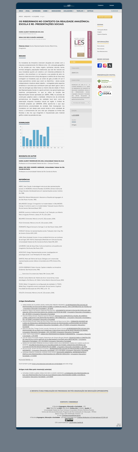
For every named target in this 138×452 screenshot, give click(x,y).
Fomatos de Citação (79, 122)
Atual (28, 31)
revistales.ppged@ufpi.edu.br (71, 435)
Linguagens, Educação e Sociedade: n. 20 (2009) (38, 397)
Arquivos (27, 36)
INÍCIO (21, 31)
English (99, 52)
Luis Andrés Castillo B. (76, 442)
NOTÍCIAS (90, 31)
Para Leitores (100, 66)
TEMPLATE (80, 31)
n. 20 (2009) (35, 36)
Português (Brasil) (102, 49)
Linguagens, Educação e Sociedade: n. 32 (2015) (72, 367)
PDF (74, 82)
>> (32, 380)
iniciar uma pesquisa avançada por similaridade (47, 384)
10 (29, 380)
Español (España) (102, 54)
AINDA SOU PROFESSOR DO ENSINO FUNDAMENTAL (58, 354)
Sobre (45, 31)
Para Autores (100, 68)
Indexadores (56, 31)
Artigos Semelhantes (27, 321)
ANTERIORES (36, 31)
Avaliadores (68, 31)
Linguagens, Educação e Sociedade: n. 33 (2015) (38, 328)
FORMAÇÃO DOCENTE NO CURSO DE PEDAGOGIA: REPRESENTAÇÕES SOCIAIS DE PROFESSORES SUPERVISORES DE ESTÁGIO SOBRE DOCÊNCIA (55, 343)
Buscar (114, 31)
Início (21, 36)
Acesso (111, 5)
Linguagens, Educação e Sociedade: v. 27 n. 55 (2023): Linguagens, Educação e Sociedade (60, 370)
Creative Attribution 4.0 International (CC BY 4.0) (92, 437)
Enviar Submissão (105, 37)
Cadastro (100, 5)
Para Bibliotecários (102, 71)
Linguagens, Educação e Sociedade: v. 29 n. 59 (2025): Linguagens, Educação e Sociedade (51, 352)
